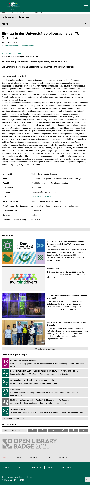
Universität (48, 457)
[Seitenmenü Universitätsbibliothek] (45, 24)
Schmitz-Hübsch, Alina (11, 54)
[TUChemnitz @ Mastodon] (73, 430)
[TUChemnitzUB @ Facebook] (32, 430)
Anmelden (7, 467)
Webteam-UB (7, 480)
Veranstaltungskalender (15, 419)
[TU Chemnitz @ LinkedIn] (53, 430)
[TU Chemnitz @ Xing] (63, 430)
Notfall (5, 457)
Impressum (21, 467)
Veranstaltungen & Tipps (14, 355)
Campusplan (32, 457)
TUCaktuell (7, 235)
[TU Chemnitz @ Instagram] (42, 430)
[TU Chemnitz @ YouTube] (83, 430)
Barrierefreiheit (66, 467)
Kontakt (18, 457)
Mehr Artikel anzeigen (46, 349)
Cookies (51, 467)
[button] (83, 6)
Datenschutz (36, 467)
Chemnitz (62, 457)
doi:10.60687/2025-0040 (41, 197)
